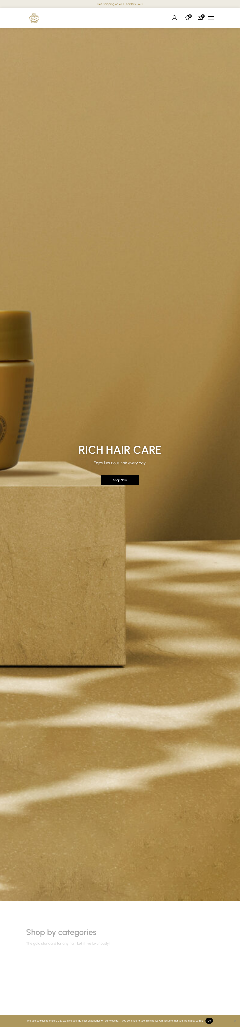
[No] (235, 1021)
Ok (209, 1020)
